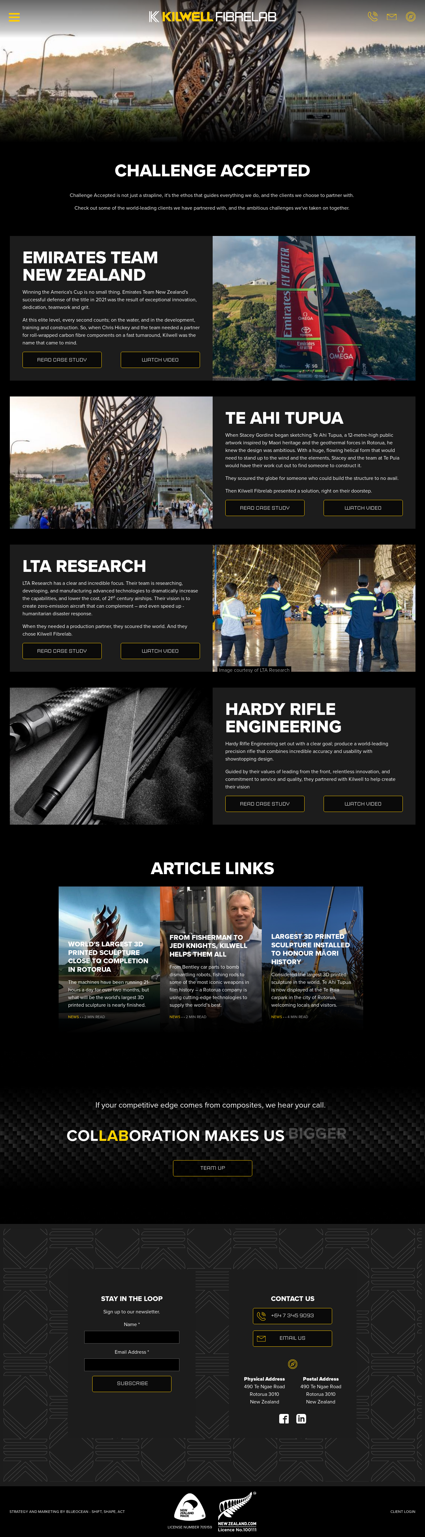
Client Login (402, 1511)
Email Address (132, 1352)
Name (132, 1324)
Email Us (293, 1338)
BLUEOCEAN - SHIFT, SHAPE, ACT (95, 1511)
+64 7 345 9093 (292, 1315)
